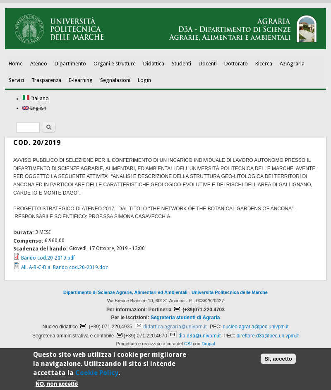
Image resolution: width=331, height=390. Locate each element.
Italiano (35, 98)
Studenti (181, 63)
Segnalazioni (115, 80)
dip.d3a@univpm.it (199, 336)
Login (144, 80)
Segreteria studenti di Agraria (185, 317)
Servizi (16, 80)
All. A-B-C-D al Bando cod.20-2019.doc (64, 267)
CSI (188, 343)
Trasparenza (46, 80)
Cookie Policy (96, 375)
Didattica (153, 63)
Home (16, 63)
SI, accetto (278, 361)
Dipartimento (70, 63)
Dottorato (236, 63)
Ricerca (263, 63)
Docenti (208, 63)
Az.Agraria (292, 63)
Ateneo (38, 63)
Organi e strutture (115, 63)
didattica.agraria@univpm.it (175, 327)
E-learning (81, 80)
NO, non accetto (57, 386)
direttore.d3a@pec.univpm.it (268, 336)
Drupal (208, 343)
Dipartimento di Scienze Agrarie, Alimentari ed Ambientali (125, 292)
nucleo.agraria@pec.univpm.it (255, 327)
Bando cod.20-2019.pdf (48, 258)
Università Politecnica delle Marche (230, 292)
